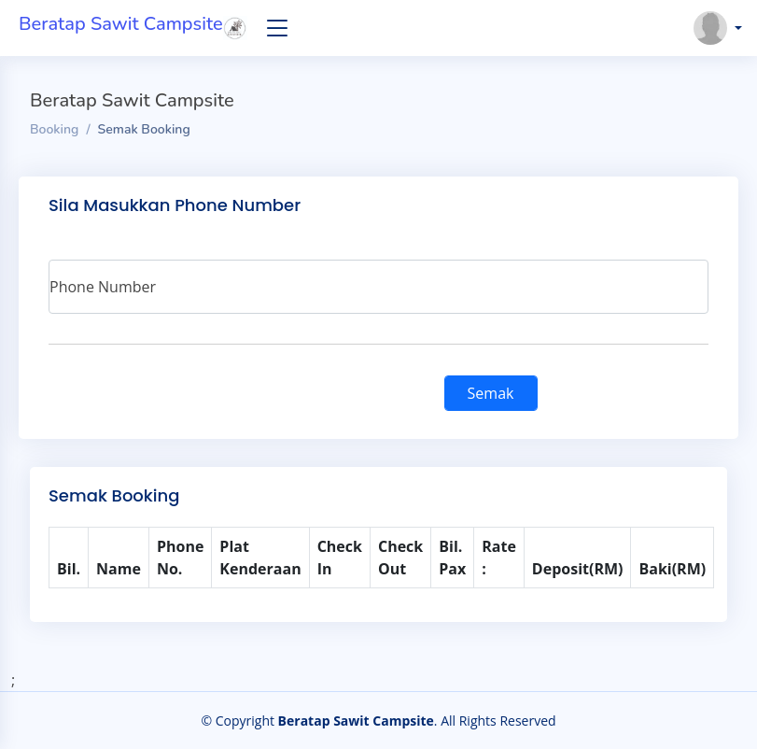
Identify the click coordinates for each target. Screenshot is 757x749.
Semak (491, 393)
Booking (54, 129)
